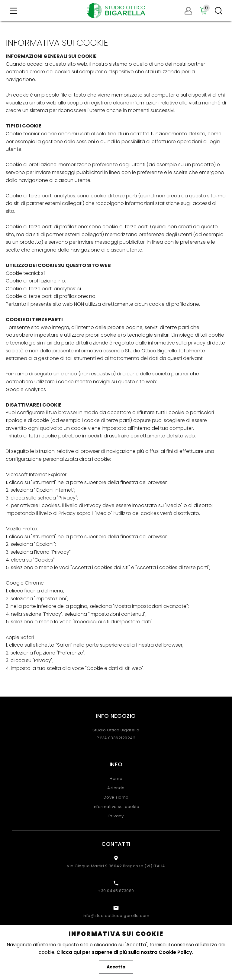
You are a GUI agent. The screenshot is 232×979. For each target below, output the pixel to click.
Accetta (116, 967)
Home (116, 778)
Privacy (116, 816)
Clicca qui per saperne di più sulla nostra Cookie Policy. (124, 952)
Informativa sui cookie (116, 806)
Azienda (116, 788)
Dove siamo (116, 797)
